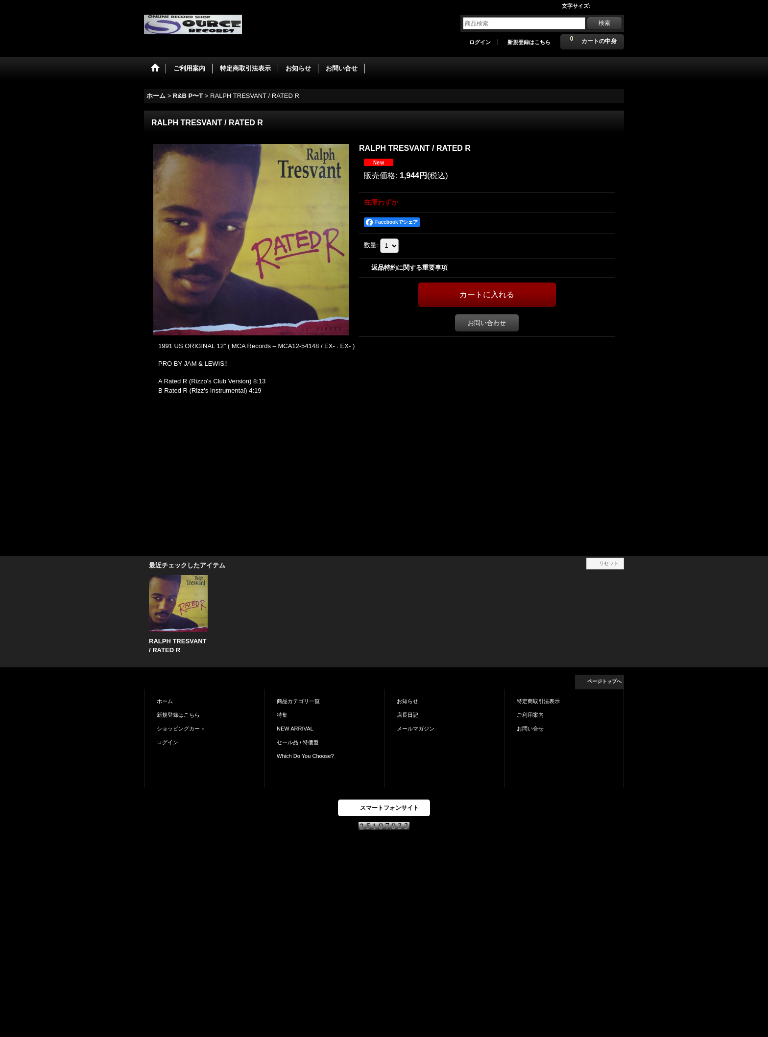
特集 (282, 715)
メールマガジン (415, 728)
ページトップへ (604, 681)
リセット (609, 563)
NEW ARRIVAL (295, 728)
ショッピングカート (181, 728)
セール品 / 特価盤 (298, 742)
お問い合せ (530, 728)
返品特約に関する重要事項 (409, 267)
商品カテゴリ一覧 (298, 701)
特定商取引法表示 (538, 701)
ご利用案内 (530, 715)
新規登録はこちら (529, 42)
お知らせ (407, 701)
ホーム (165, 701)
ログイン (480, 42)
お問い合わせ (487, 323)
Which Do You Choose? (305, 756)
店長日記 (407, 715)
